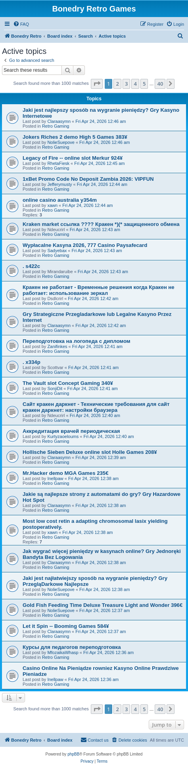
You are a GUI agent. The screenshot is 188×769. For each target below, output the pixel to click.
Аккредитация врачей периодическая (71, 431)
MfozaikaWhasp (62, 652)
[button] (97, 83)
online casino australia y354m (60, 200)
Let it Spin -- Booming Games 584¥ (66, 626)
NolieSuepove (61, 142)
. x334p (31, 362)
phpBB (73, 754)
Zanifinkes (57, 346)
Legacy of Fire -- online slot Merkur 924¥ (73, 158)
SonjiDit (54, 388)
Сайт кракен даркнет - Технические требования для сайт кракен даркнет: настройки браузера (96, 407)
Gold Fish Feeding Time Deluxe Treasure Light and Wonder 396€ (102, 605)
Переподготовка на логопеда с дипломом (76, 341)
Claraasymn (59, 121)
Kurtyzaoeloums (63, 436)
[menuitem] (21, 24)
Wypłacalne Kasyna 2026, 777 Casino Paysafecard (85, 245)
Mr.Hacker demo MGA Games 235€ (65, 473)
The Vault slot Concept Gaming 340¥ (68, 383)
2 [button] (117, 83)
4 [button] (135, 83)
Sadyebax (57, 250)
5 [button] (144, 83)
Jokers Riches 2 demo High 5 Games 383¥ (75, 137)
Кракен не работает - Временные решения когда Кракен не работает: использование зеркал (99, 290)
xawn (52, 205)
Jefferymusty (59, 184)
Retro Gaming (55, 126)
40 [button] (160, 83)
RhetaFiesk (58, 163)
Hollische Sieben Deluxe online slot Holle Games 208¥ (90, 452)
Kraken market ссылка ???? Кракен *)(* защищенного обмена (101, 224)
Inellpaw (55, 478)
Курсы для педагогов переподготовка (72, 647)
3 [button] (126, 83)
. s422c (31, 266)
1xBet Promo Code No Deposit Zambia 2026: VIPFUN (88, 179)
